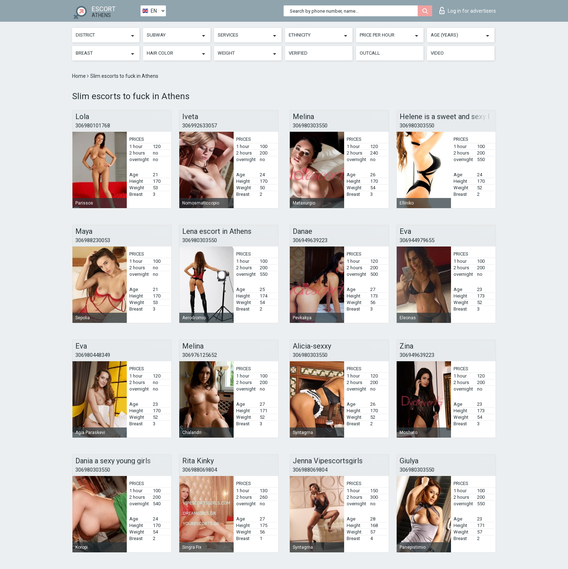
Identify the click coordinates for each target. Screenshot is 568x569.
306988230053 (92, 240)
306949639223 (310, 240)
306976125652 (199, 355)
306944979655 (417, 240)
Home (79, 76)
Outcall (370, 53)
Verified (298, 53)
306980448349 (92, 355)
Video (437, 53)
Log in (467, 10)
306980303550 (310, 125)
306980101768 (92, 125)
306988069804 (199, 470)
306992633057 (199, 125)
